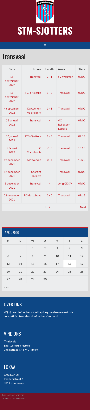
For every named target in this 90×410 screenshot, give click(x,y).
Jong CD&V (65, 183)
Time (81, 69)
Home (37, 69)
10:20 (81, 148)
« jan (6, 287)
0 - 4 (49, 159)
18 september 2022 (11, 80)
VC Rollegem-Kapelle (64, 124)
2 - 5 (49, 136)
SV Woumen (65, 76)
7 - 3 (49, 148)
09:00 (81, 76)
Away (61, 69)
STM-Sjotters (45, 30)
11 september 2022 (11, 96)
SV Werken (34, 159)
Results (50, 69)
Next (83, 207)
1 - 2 (49, 92)
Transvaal (35, 76)
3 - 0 (49, 195)
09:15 (81, 136)
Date (12, 69)
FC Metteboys (32, 195)
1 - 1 (49, 108)
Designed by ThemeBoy (15, 398)
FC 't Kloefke (33, 92)
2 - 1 (49, 76)
